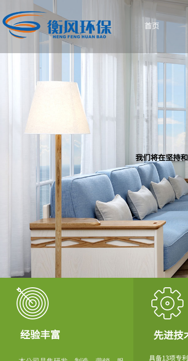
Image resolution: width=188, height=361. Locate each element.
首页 (151, 25)
